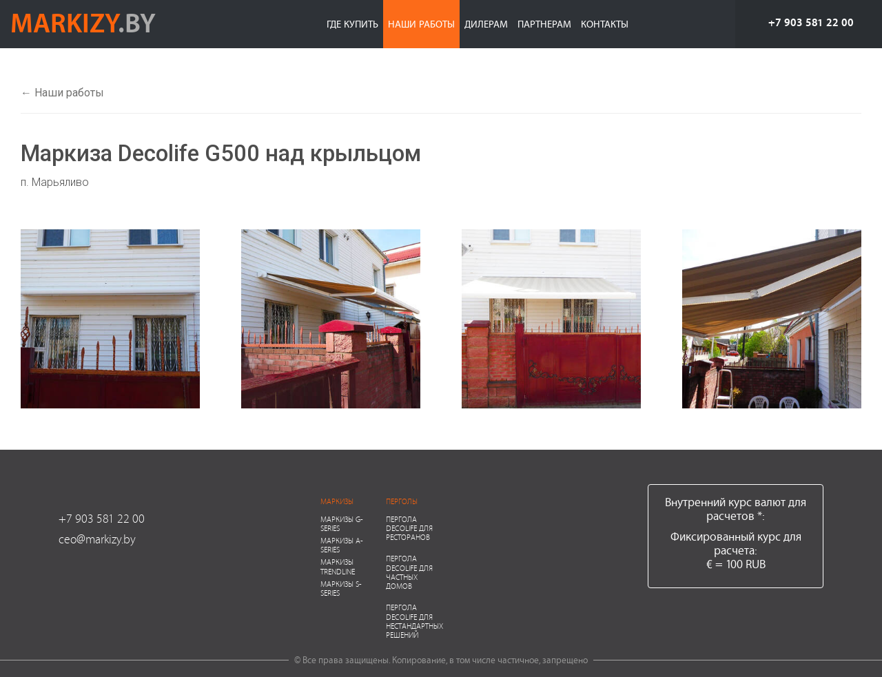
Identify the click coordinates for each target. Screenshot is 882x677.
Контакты (604, 24)
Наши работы (421, 24)
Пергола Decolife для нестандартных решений (414, 620)
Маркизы (336, 501)
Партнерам (544, 24)
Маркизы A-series (341, 544)
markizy (83, 22)
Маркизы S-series (341, 588)
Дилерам (486, 24)
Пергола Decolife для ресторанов (409, 528)
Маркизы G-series (341, 523)
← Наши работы (62, 92)
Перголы (402, 501)
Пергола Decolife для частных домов (409, 572)
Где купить (352, 24)
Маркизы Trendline (337, 566)
